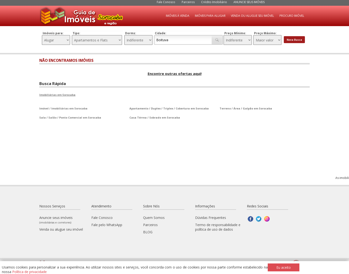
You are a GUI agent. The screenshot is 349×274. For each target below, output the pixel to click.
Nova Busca (294, 39)
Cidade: (160, 33)
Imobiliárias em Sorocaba (57, 95)
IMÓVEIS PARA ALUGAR (210, 16)
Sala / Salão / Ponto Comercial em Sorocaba (70, 117)
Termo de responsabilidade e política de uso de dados (217, 227)
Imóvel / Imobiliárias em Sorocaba (63, 108)
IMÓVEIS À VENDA (177, 16)
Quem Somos (154, 217)
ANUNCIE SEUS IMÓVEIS (249, 2)
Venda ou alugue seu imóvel (61, 229)
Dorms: (130, 33)
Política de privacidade (29, 271)
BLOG (147, 232)
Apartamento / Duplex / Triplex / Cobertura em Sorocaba (169, 108)
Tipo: (76, 33)
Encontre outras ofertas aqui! (175, 73)
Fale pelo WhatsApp (106, 225)
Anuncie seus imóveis (56, 219)
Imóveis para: (53, 33)
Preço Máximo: (265, 33)
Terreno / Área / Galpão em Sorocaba (246, 108)
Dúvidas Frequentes (210, 217)
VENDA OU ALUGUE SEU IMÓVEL (252, 16)
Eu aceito (283, 267)
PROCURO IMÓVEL (291, 16)
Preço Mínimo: (235, 33)
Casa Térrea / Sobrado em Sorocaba (154, 117)
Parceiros (188, 2)
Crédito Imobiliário (214, 2)
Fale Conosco (166, 2)
